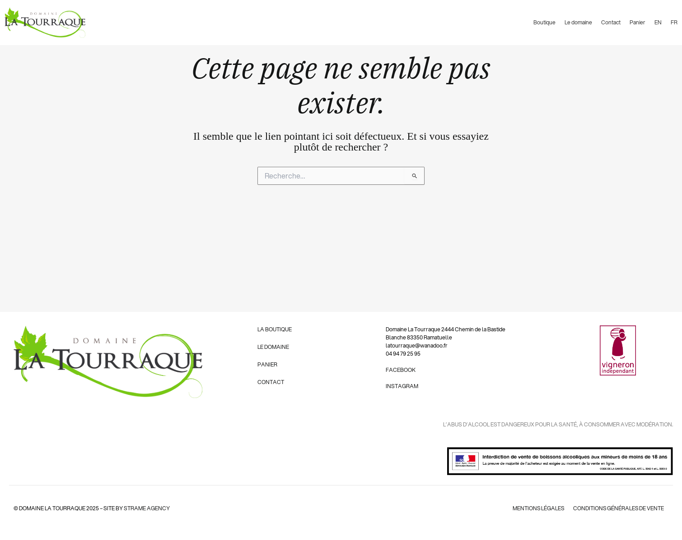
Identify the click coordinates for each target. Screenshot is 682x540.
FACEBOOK (401, 370)
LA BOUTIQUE (274, 329)
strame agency (147, 508)
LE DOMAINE (273, 347)
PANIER (267, 364)
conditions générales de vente (618, 508)
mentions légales (537, 508)
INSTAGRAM (402, 386)
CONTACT (270, 382)
